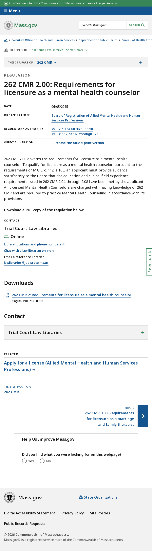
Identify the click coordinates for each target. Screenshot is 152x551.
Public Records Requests (25, 523)
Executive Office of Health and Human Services (43, 40)
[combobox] (113, 25)
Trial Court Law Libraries (46, 50)
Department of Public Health (98, 40)
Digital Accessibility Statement (29, 513)
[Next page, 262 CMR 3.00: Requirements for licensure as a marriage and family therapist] (143, 416)
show (75, 50)
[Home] (5, 40)
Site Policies (100, 513)
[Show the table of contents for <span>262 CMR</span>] (140, 62)
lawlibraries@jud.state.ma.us (26, 263)
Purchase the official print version (77, 143)
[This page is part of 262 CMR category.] (13, 392)
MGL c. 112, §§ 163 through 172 (74, 134)
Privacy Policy (73, 513)
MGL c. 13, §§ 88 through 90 (72, 129)
